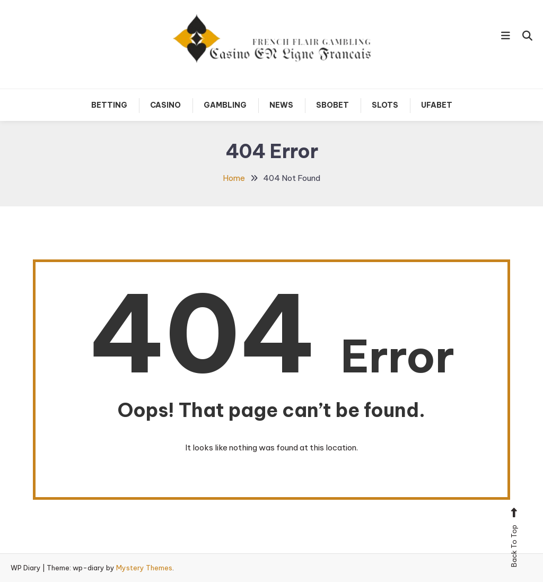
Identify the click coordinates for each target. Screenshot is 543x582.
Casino (165, 105)
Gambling (225, 105)
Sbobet (332, 105)
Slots (385, 105)
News (281, 105)
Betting (109, 105)
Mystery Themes (144, 567)
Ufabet (436, 105)
